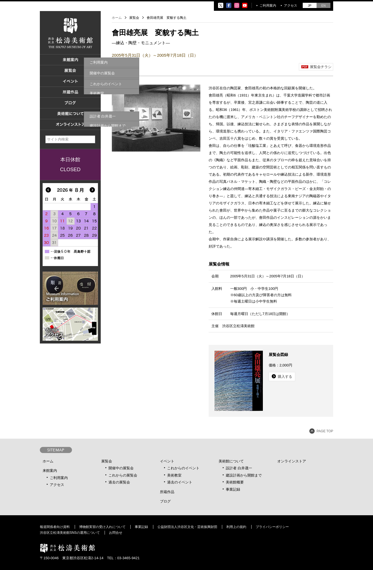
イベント (167, 461)
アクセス (290, 5)
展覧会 (106, 461)
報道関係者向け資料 (55, 527)
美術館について (231, 461)
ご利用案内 (268, 5)
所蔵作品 (167, 492)
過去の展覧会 (119, 482)
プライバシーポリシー (272, 527)
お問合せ (115, 533)
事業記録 (233, 489)
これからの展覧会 (122, 475)
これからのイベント (183, 468)
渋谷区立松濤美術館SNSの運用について (70, 533)
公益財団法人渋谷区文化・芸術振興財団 (187, 527)
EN (323, 5)
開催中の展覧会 (121, 468)
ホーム (117, 18)
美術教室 (174, 475)
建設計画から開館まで (244, 475)
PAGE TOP (325, 431)
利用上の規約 (236, 527)
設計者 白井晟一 (239, 468)
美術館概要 (235, 482)
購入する (285, 376)
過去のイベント (179, 482)
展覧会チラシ (320, 67)
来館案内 (50, 471)
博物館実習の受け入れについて (102, 527)
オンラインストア (291, 461)
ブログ (165, 501)
